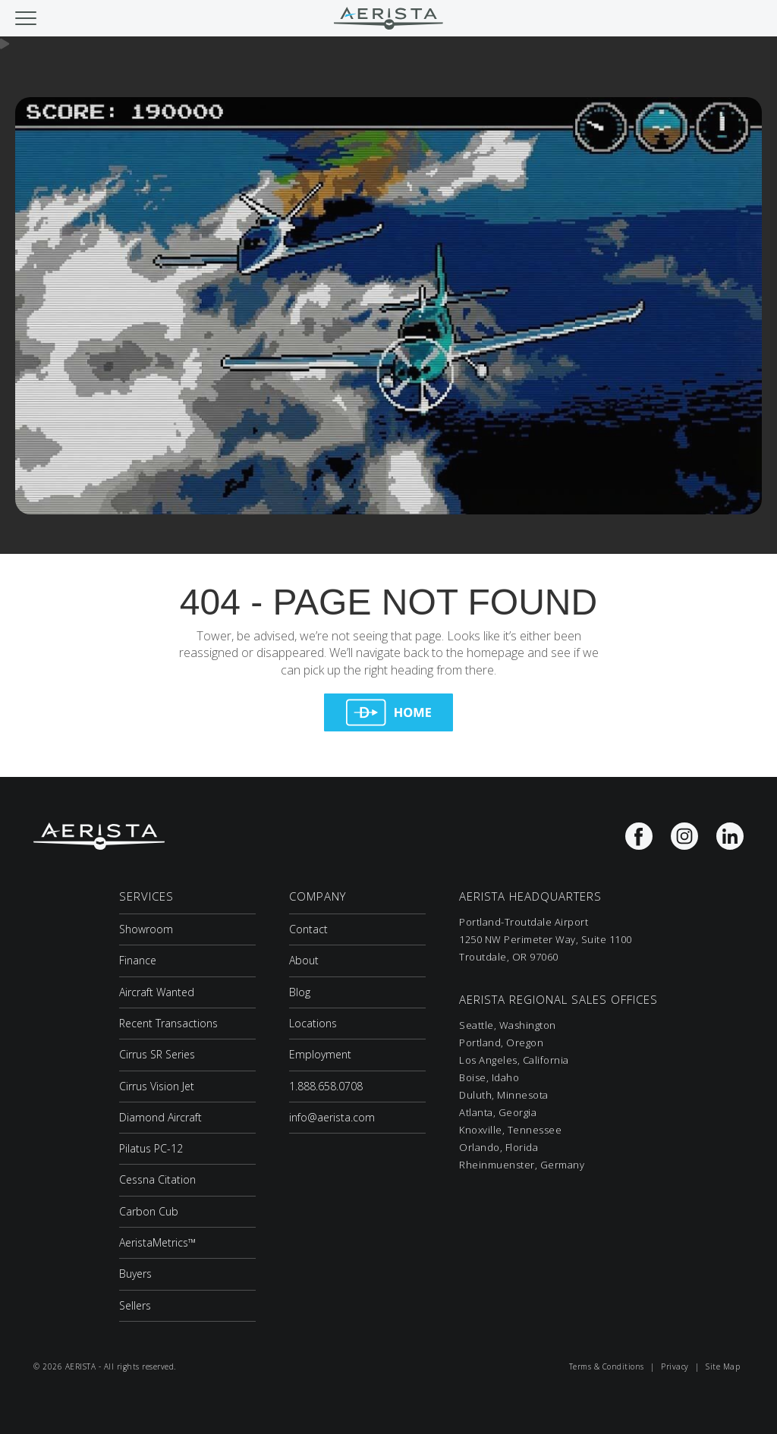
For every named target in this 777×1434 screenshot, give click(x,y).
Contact (308, 929)
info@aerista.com (332, 1117)
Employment (320, 1054)
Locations (313, 1023)
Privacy (675, 1366)
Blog (299, 992)
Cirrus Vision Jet (156, 1086)
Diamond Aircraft (160, 1117)
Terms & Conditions (606, 1366)
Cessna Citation (157, 1179)
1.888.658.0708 (326, 1086)
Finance (137, 960)
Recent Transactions (168, 1023)
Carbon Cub (148, 1211)
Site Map (723, 1366)
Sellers (135, 1305)
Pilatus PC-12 (151, 1148)
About (304, 960)
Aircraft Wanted (156, 992)
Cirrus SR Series (157, 1054)
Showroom (146, 929)
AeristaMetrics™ (157, 1242)
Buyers (135, 1273)
